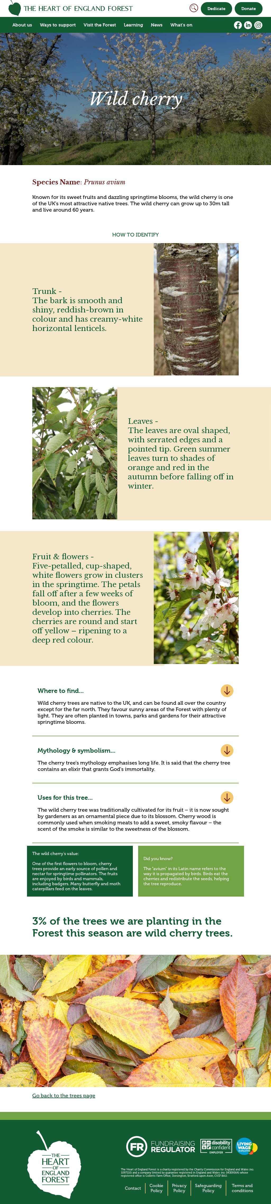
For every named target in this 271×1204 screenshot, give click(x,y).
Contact (133, 1188)
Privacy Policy (179, 1188)
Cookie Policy (156, 1188)
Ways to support (58, 25)
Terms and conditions (242, 1188)
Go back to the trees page (63, 1095)
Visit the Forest (100, 25)
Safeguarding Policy (208, 1188)
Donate (248, 8)
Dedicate (216, 8)
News (156, 25)
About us (22, 25)
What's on (181, 25)
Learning (133, 25)
